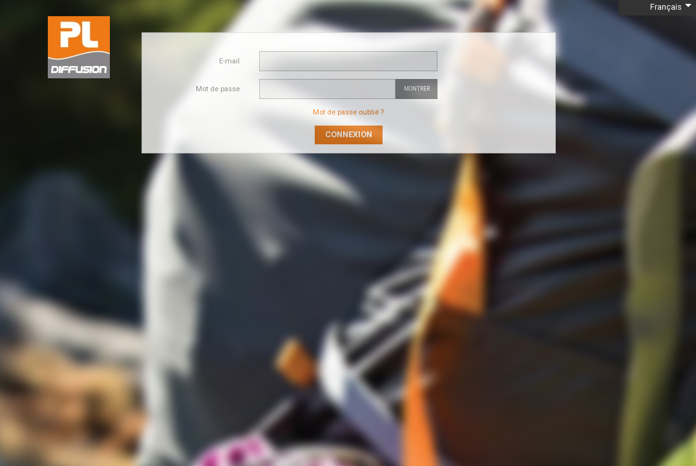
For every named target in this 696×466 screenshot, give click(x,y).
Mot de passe (218, 89)
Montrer (417, 88)
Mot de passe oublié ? (348, 112)
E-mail (229, 61)
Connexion (348, 134)
